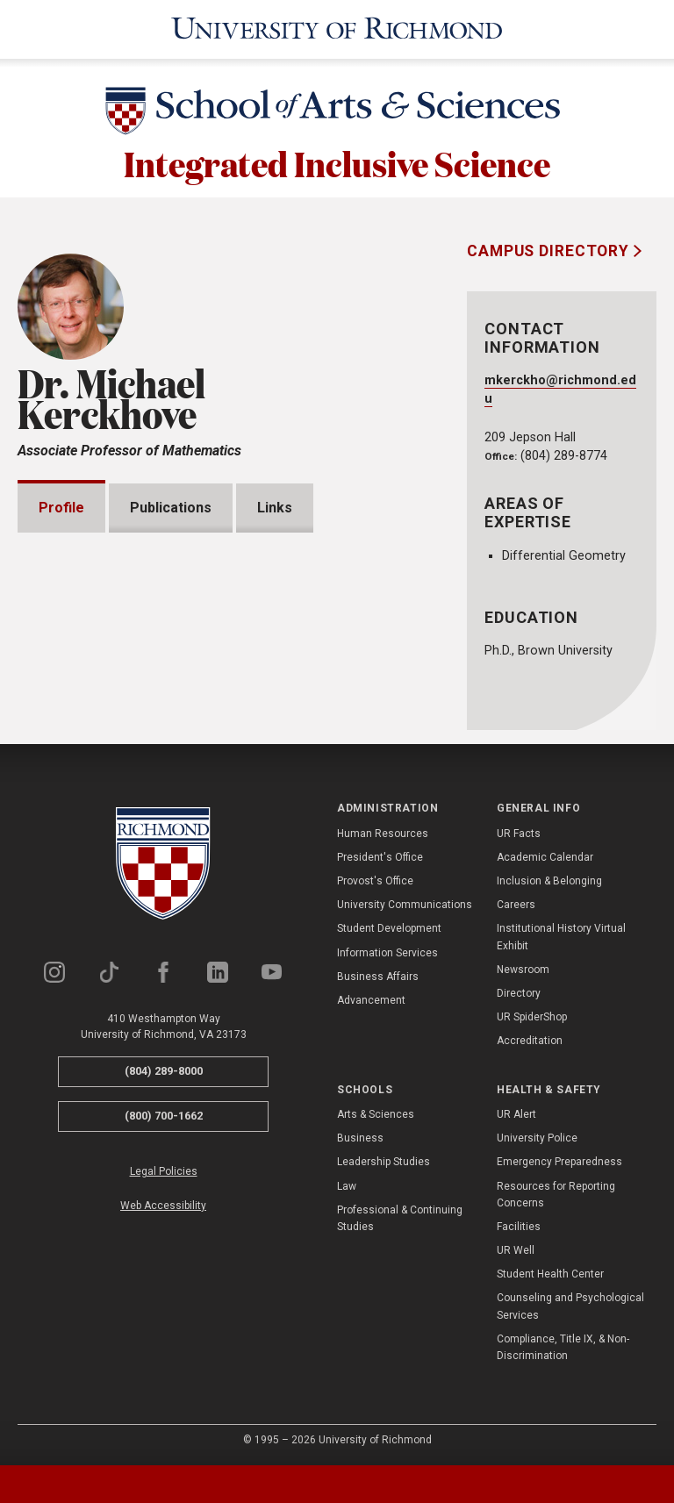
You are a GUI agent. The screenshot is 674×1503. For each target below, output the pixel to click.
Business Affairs (378, 976)
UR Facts (519, 833)
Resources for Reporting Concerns (556, 1193)
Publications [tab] (171, 505)
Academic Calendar (545, 856)
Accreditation (530, 1040)
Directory (519, 992)
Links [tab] (274, 505)
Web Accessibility (163, 1205)
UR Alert (516, 1113)
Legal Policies (163, 1170)
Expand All (351, 566)
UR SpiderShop (532, 1016)
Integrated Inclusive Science (337, 160)
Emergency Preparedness (559, 1162)
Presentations (107, 606)
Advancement (371, 999)
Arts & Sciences (375, 1113)
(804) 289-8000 (164, 1070)
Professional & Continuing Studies (399, 1217)
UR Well (515, 1249)
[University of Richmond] (337, 28)
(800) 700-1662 (164, 1114)
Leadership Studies (383, 1162)
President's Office (380, 856)
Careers (516, 904)
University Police (537, 1137)
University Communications (404, 904)
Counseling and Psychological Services (570, 1306)
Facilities (519, 1226)
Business (360, 1137)
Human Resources (382, 833)
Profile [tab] (61, 505)
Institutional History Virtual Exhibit (561, 936)
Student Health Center (550, 1274)
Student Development (389, 928)
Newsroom (523, 969)
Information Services (387, 952)
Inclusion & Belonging (549, 880)
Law (346, 1185)
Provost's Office (375, 880)
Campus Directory (550, 248)
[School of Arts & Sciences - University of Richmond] (337, 111)
